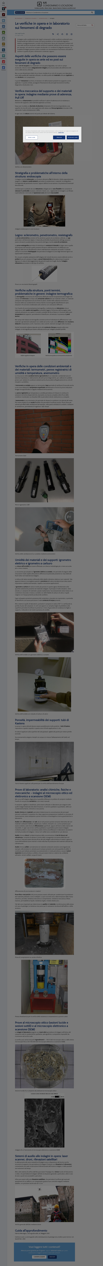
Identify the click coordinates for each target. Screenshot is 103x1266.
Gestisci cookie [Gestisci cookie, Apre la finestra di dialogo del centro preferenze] (31, 137)
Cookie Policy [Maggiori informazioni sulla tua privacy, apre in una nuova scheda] (61, 132)
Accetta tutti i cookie (73, 137)
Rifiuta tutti (59, 137)
